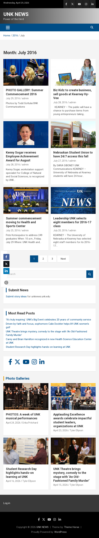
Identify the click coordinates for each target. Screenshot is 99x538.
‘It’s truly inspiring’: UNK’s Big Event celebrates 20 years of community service (48, 319)
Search (89, 274)
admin (25, 98)
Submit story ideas (16, 296)
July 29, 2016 (13, 98)
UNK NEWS (16, 14)
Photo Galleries (18, 378)
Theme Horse (71, 527)
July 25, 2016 (13, 230)
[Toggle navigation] (7, 27)
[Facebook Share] (6, 257)
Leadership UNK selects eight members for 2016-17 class (72, 222)
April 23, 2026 (60, 430)
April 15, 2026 (60, 485)
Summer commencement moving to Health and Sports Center (23, 222)
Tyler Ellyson (76, 430)
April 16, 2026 (13, 481)
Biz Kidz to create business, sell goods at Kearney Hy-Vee (72, 94)
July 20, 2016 (60, 230)
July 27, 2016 (60, 160)
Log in (6, 503)
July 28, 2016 (60, 102)
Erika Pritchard (30, 422)
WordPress (60, 531)
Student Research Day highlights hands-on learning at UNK (38, 346)
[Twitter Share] (6, 264)
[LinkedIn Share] (6, 271)
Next (63, 258)
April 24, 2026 (13, 422)
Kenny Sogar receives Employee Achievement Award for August (22, 156)
